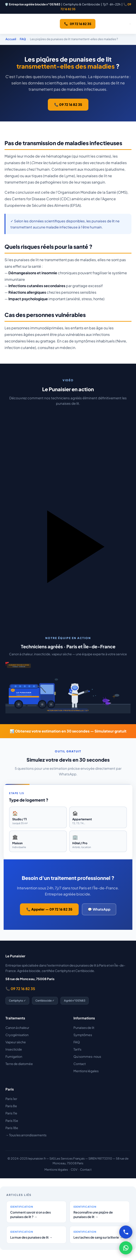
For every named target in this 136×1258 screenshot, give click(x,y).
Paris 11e (11, 1113)
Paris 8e (11, 1106)
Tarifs (77, 1049)
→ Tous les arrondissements (25, 1135)
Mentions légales (86, 1071)
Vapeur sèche (15, 1042)
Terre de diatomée (19, 1064)
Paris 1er (11, 1099)
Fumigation (13, 1056)
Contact (79, 1064)
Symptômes (82, 1035)
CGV (74, 1169)
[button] (68, 512)
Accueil (10, 39)
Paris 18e (11, 1128)
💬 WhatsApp (99, 909)
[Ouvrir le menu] (130, 23)
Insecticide (13, 1049)
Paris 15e (11, 1120)
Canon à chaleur (17, 1027)
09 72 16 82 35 (77, 24)
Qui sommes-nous (87, 1056)
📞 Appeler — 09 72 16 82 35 (49, 909)
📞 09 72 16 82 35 (68, 104)
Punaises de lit (83, 1027)
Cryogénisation (17, 1035)
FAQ (23, 39)
